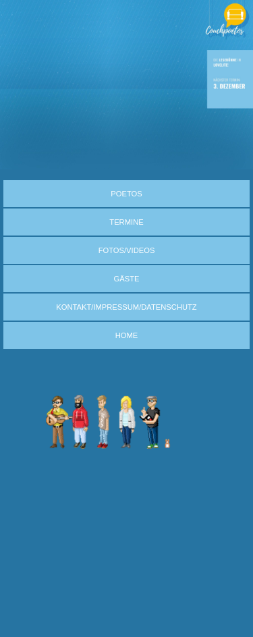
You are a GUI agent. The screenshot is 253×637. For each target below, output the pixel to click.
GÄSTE (127, 279)
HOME (126, 335)
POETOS (126, 194)
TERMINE (126, 222)
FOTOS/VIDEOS (127, 250)
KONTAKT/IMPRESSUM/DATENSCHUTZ (126, 307)
